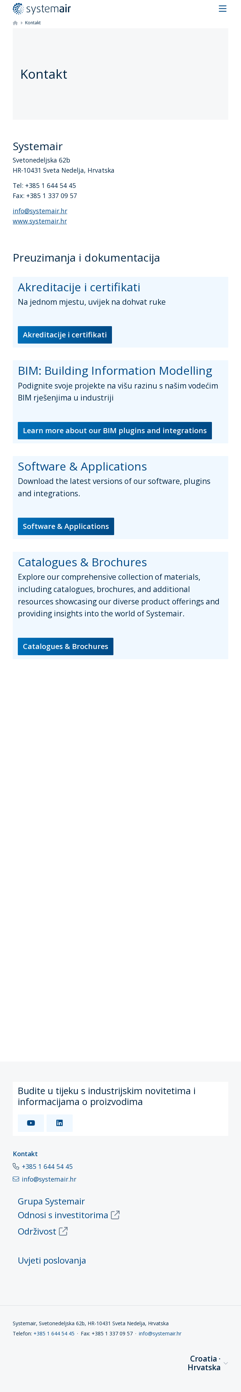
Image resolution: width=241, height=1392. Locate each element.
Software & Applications (66, 526)
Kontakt (25, 1153)
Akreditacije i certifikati (65, 335)
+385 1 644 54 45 (47, 1166)
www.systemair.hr (40, 221)
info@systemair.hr (40, 210)
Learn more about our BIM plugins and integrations (115, 430)
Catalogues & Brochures (65, 646)
